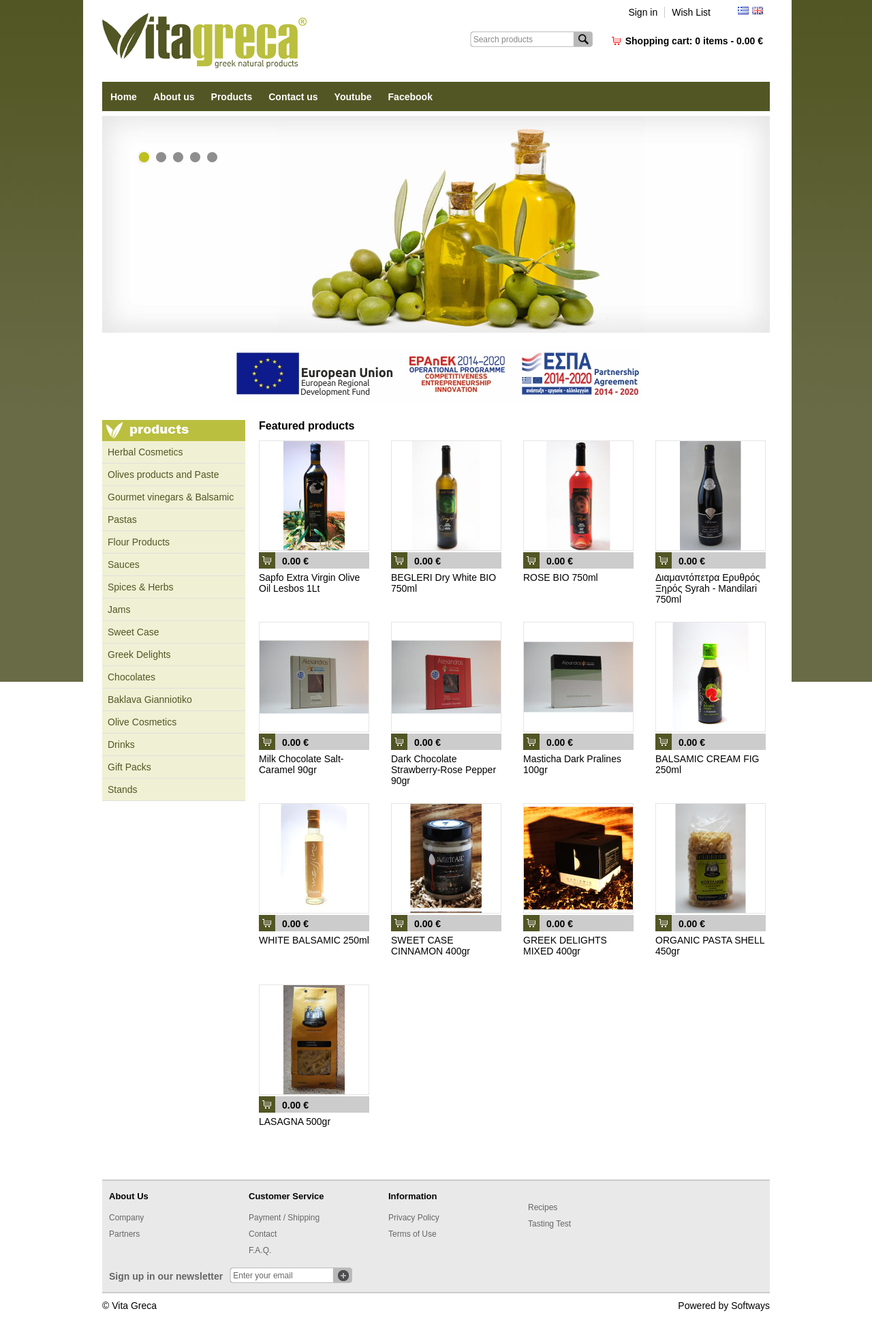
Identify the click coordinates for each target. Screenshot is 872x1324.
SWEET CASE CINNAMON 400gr (430, 946)
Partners (124, 1234)
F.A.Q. (260, 1250)
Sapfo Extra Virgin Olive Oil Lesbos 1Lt (309, 583)
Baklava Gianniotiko (150, 699)
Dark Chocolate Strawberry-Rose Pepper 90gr (443, 769)
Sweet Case (133, 632)
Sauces (124, 564)
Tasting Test (549, 1224)
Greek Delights (139, 654)
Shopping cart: (694, 40)
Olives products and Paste (163, 474)
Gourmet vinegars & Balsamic (171, 497)
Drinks (121, 744)
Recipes (542, 1207)
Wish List (691, 12)
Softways (750, 1305)
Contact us (292, 96)
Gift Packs (129, 767)
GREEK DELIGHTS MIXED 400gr (565, 946)
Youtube (353, 96)
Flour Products (139, 542)
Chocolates (131, 677)
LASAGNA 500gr (294, 1121)
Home (123, 96)
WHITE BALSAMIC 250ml (314, 940)
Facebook (410, 96)
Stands (123, 789)
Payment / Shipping (284, 1217)
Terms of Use (412, 1234)
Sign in (642, 12)
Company (126, 1217)
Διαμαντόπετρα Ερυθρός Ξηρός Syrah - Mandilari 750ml (707, 588)
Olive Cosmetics (142, 722)
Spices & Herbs (140, 587)
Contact (263, 1234)
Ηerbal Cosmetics (145, 452)
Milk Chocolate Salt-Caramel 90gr (301, 764)
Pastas (122, 519)
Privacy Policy (413, 1217)
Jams (119, 609)
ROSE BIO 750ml (560, 577)
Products (232, 96)
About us (174, 96)
